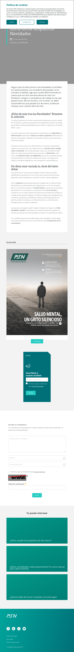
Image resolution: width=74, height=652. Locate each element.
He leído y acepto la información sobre (28, 472)
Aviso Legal (9, 639)
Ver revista (37, 341)
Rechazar (42, 22)
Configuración (26, 22)
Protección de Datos (38, 386)
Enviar (31, 393)
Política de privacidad (12, 642)
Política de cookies (11, 636)
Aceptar (11, 22)
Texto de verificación (17, 484)
